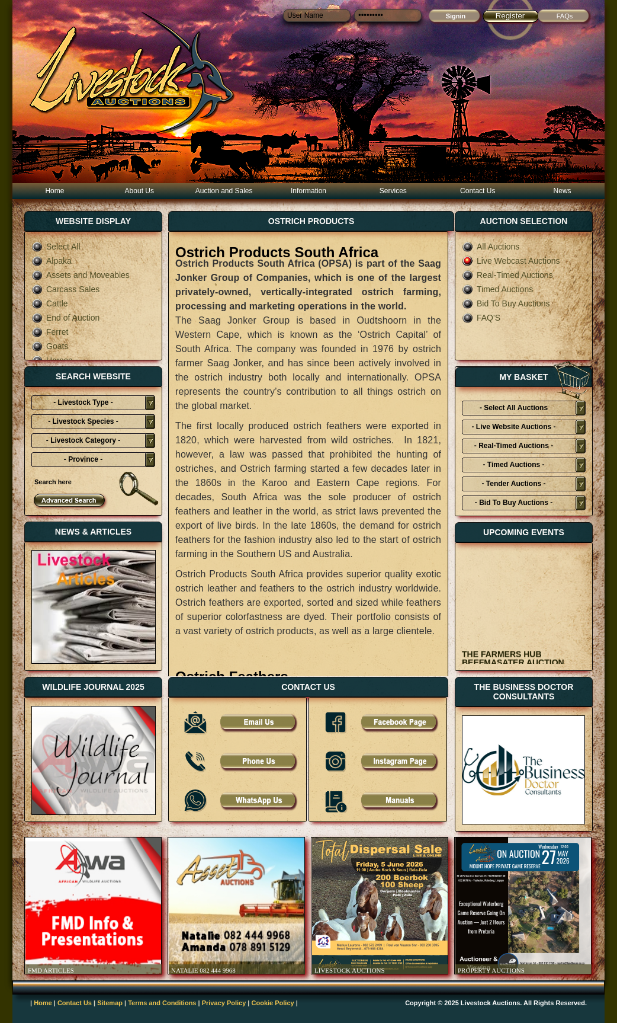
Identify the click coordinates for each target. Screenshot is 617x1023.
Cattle (49, 303)
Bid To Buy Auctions (505, 303)
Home (54, 191)
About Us (139, 191)
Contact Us (477, 191)
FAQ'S (481, 317)
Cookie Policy (273, 1002)
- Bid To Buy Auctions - (513, 502)
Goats (49, 346)
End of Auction (65, 317)
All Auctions (490, 246)
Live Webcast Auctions (511, 260)
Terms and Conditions (162, 1002)
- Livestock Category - (83, 440)
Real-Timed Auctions (507, 275)
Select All (56, 246)
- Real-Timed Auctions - (513, 446)
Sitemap (110, 1002)
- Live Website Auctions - (513, 427)
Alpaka (51, 260)
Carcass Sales (65, 289)
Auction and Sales (224, 191)
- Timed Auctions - (513, 465)
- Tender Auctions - (514, 483)
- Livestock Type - (83, 402)
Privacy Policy (224, 1002)
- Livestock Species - (83, 421)
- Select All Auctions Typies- (514, 409)
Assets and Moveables (80, 275)
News (562, 191)
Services (393, 191)
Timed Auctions (497, 289)
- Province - (83, 459)
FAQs (565, 16)
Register (510, 15)
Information (308, 191)
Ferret (49, 332)
